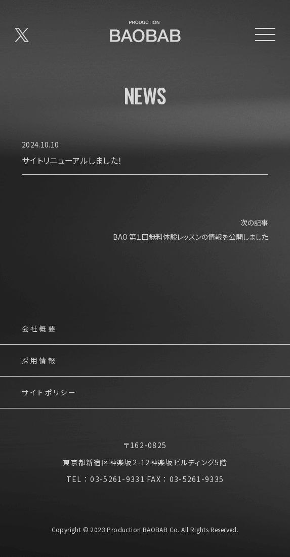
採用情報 (39, 361)
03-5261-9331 (117, 479)
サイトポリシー (49, 393)
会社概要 (39, 329)
